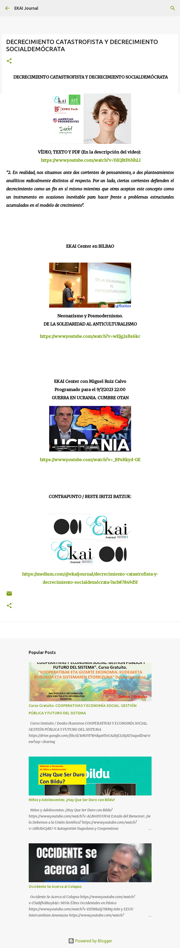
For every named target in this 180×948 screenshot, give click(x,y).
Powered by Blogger (90, 941)
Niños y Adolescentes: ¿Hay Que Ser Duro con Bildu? (72, 800)
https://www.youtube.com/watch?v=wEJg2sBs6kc (90, 336)
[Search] (173, 8)
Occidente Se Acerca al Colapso (55, 887)
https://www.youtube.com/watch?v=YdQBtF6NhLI (91, 160)
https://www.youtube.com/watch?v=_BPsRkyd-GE (90, 459)
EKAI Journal (26, 8)
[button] (9, 61)
